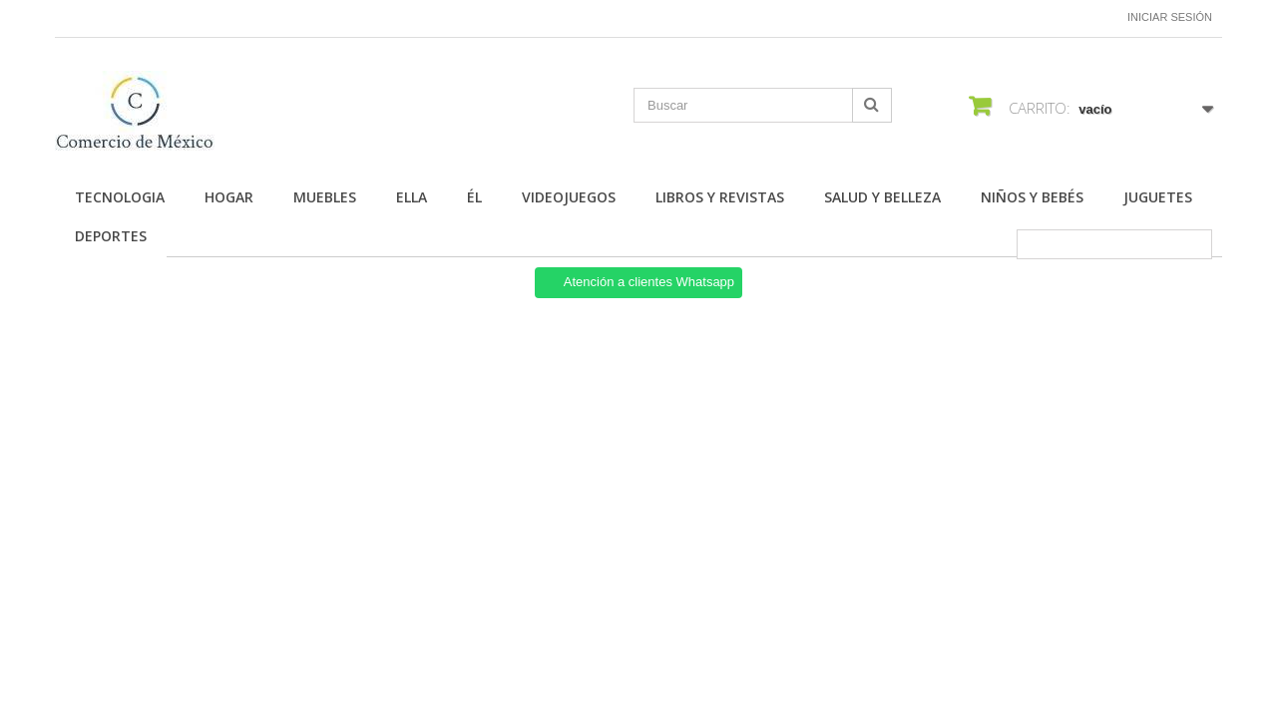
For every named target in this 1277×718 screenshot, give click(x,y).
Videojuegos (569, 196)
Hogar (229, 196)
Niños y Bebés (1032, 196)
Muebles (324, 196)
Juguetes (1157, 196)
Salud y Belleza (882, 196)
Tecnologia (120, 196)
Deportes (111, 235)
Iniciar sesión (1169, 17)
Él (474, 196)
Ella (411, 196)
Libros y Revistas (719, 196)
